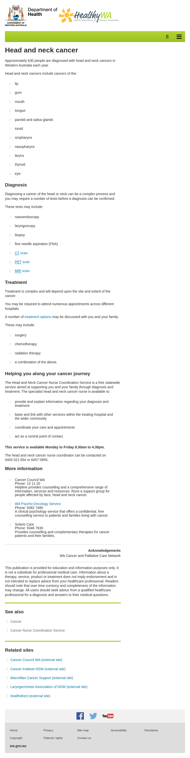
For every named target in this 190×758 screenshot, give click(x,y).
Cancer (16, 621)
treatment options (37, 317)
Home (14, 730)
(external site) (30, 696)
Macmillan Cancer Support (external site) (41, 678)
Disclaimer (151, 730)
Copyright (16, 737)
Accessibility (119, 730)
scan (21, 253)
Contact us (84, 737)
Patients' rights (53, 737)
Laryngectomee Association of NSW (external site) (49, 687)
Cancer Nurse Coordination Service (37, 630)
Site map (83, 730)
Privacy (48, 730)
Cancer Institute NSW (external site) (38, 669)
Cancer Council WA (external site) (36, 660)
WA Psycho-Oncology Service (38, 504)
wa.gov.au (18, 746)
